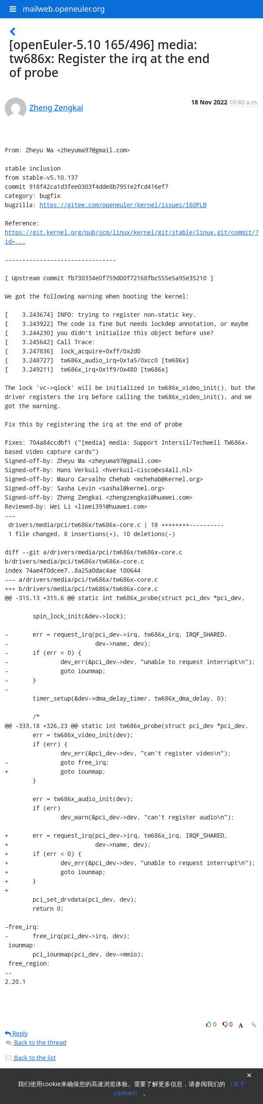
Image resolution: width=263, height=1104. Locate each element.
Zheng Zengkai (56, 107)
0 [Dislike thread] (228, 1024)
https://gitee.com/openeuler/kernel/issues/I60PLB (123, 205)
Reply (16, 1033)
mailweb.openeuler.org (64, 8)
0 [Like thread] (212, 1024)
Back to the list (30, 1058)
